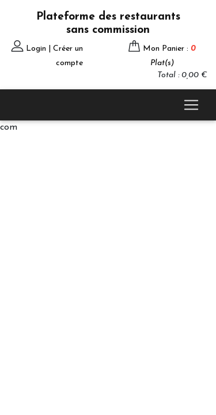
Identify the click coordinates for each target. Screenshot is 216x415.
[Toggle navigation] (191, 105)
